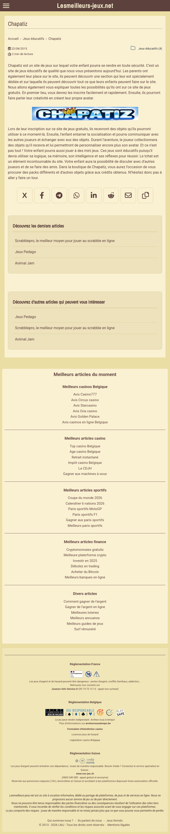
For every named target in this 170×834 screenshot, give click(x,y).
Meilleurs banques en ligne (85, 577)
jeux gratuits (78, 129)
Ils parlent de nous (90, 820)
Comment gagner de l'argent (85, 601)
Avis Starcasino (85, 405)
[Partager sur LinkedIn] (93, 195)
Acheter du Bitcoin (85, 572)
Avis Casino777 (85, 394)
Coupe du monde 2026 (85, 498)
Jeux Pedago (25, 252)
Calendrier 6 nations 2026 (85, 503)
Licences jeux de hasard (85, 734)
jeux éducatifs (31, 71)
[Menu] (6, 6)
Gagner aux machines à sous (85, 474)
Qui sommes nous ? (60, 820)
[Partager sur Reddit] (111, 195)
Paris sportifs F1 (85, 515)
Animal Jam (24, 263)
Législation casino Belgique (85, 740)
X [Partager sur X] (24, 195)
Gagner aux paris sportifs (85, 520)
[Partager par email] (128, 195)
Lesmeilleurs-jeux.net (85, 5)
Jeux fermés (114, 820)
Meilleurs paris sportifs (85, 526)
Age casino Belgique (85, 452)
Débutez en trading (85, 566)
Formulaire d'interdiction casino (85, 729)
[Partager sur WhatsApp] (76, 195)
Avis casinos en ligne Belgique (85, 422)
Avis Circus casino (85, 400)
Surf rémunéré (85, 629)
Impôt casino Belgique (85, 463)
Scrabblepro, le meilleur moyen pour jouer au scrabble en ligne (65, 241)
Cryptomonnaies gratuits (84, 550)
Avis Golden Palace (85, 417)
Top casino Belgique (85, 446)
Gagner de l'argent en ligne (85, 607)
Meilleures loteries (85, 613)
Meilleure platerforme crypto (85, 555)
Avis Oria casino (85, 411)
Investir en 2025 (85, 561)
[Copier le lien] (145, 195)
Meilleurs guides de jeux (85, 624)
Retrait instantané (85, 457)
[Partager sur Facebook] (42, 195)
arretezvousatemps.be (98, 723)
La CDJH (85, 468)
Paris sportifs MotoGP (85, 509)
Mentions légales (118, 825)
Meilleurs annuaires (85, 618)
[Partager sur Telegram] (59, 195)
